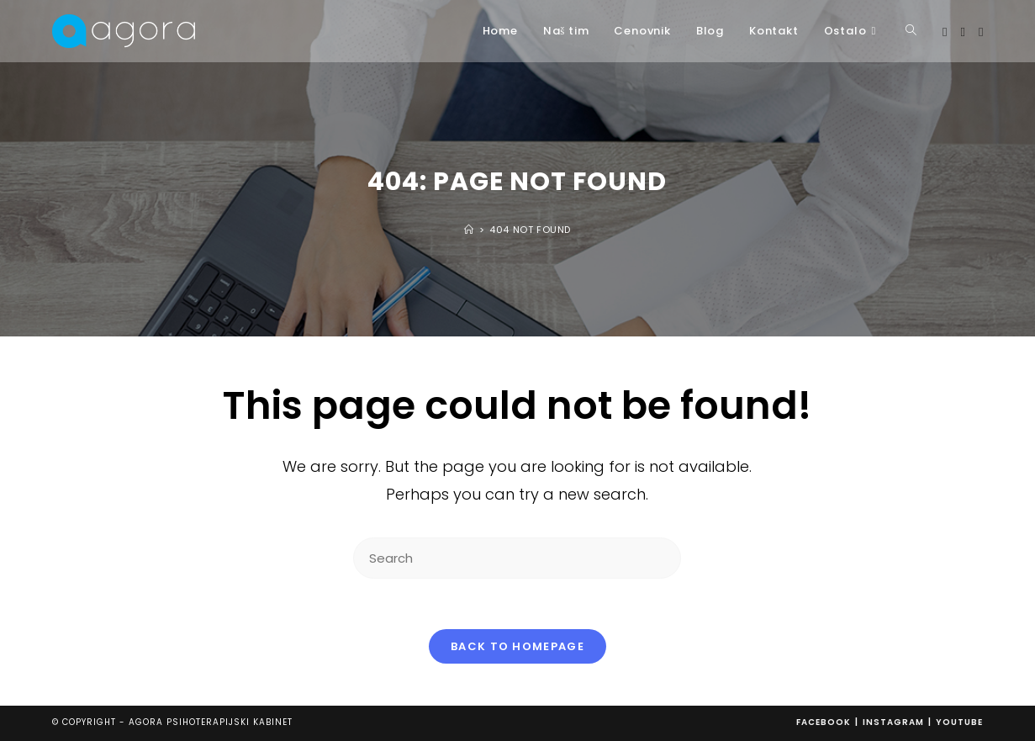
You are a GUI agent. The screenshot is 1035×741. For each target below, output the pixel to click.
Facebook (823, 722)
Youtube (959, 722)
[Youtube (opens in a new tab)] (981, 32)
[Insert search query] (517, 558)
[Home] (469, 229)
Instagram (893, 722)
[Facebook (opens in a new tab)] (944, 32)
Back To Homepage (517, 646)
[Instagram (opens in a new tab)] (962, 32)
